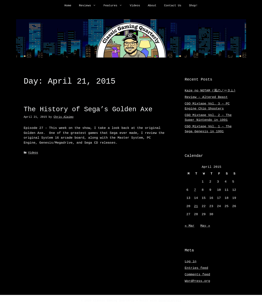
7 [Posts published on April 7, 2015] (195, 190)
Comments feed (197, 274)
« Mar (190, 226)
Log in (190, 261)
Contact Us (172, 6)
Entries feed (196, 268)
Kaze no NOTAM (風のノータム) (210, 90)
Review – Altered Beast (206, 97)
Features (114, 6)
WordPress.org (197, 281)
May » (205, 226)
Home (67, 6)
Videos (135, 6)
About (152, 6)
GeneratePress (170, 301)
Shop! (193, 6)
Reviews (89, 6)
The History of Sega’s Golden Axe (88, 109)
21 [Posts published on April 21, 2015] (196, 206)
